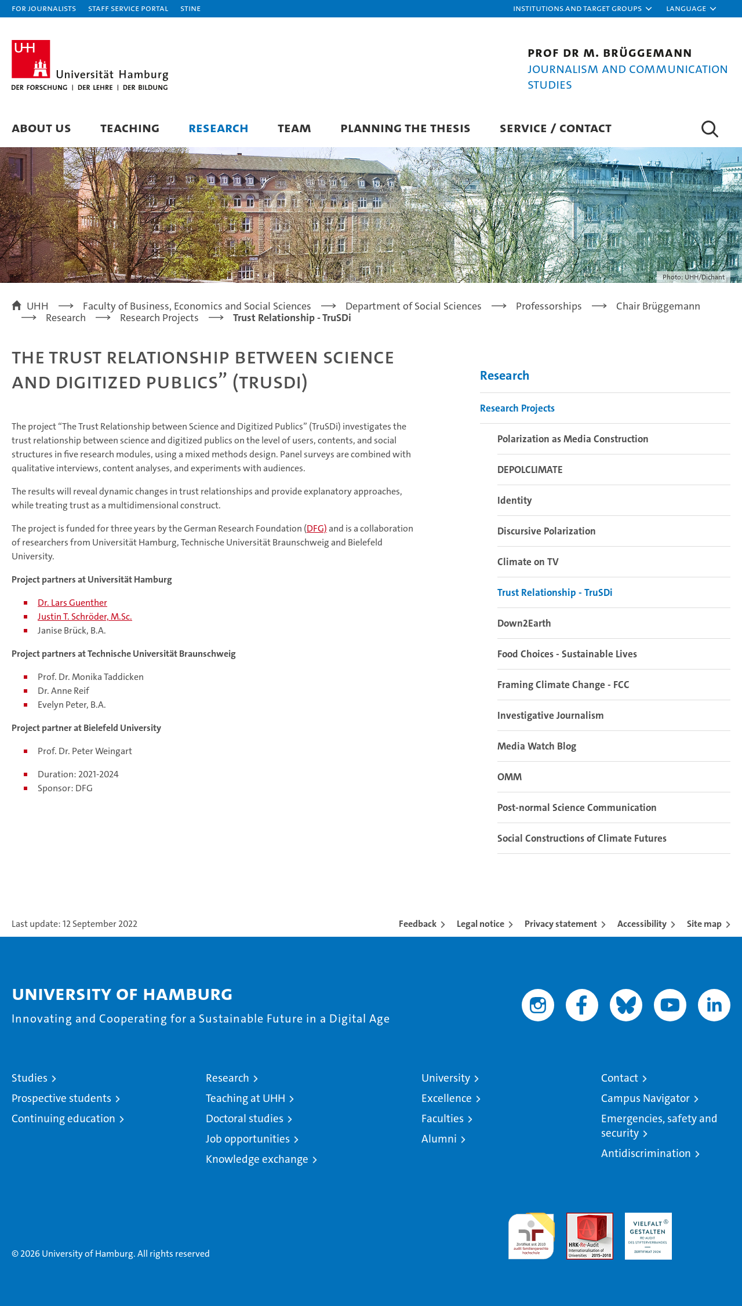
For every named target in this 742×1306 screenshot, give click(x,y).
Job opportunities (248, 1139)
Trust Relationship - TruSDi (555, 592)
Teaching (129, 127)
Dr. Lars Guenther (72, 602)
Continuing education (63, 1118)
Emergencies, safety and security (659, 1125)
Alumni (439, 1139)
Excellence (446, 1098)
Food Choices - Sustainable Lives (567, 653)
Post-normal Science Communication (577, 807)
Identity (514, 500)
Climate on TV (528, 561)
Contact (619, 1078)
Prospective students (61, 1098)
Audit (577, 1219)
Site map (704, 924)
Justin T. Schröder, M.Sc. (85, 616)
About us (41, 127)
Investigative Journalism (550, 715)
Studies (30, 1078)
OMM (509, 776)
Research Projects (517, 408)
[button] (583, 8)
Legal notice (480, 924)
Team (294, 127)
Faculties (442, 1118)
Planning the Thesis (405, 127)
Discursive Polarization (546, 531)
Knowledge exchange (257, 1159)
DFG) (317, 528)
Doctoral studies (244, 1118)
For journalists (44, 8)
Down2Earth (524, 623)
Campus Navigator (645, 1098)
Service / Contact (556, 127)
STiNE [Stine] (190, 8)
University (445, 1078)
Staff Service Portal (128, 8)
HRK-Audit (645, 1219)
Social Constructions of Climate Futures (582, 838)
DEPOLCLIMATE (530, 469)
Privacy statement (561, 924)
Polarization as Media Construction (573, 438)
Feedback (418, 924)
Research (218, 127)
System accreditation (706, 1225)
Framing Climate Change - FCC (563, 684)
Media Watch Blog (536, 746)
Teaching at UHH (245, 1098)
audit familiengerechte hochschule (531, 1231)
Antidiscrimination (646, 1153)
